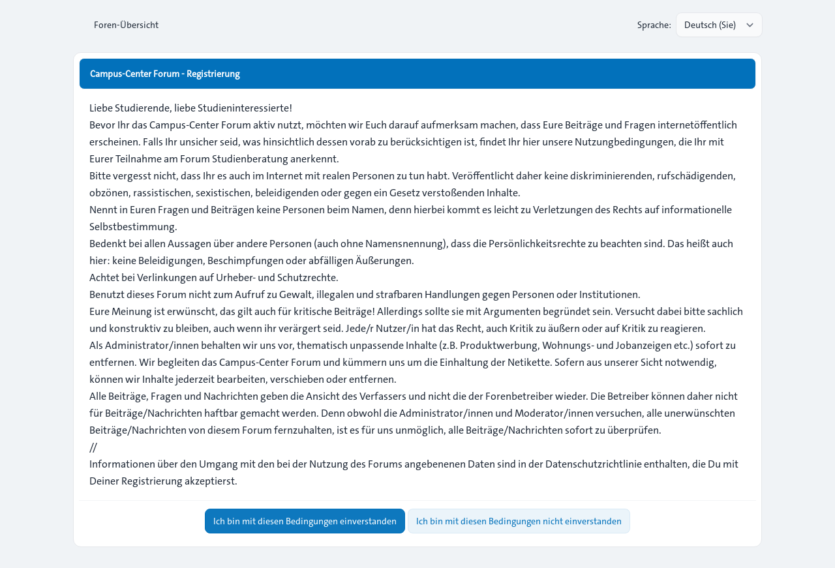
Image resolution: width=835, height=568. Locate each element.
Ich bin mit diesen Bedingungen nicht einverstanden (519, 521)
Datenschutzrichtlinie (593, 463)
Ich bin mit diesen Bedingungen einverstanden (305, 521)
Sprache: (654, 24)
